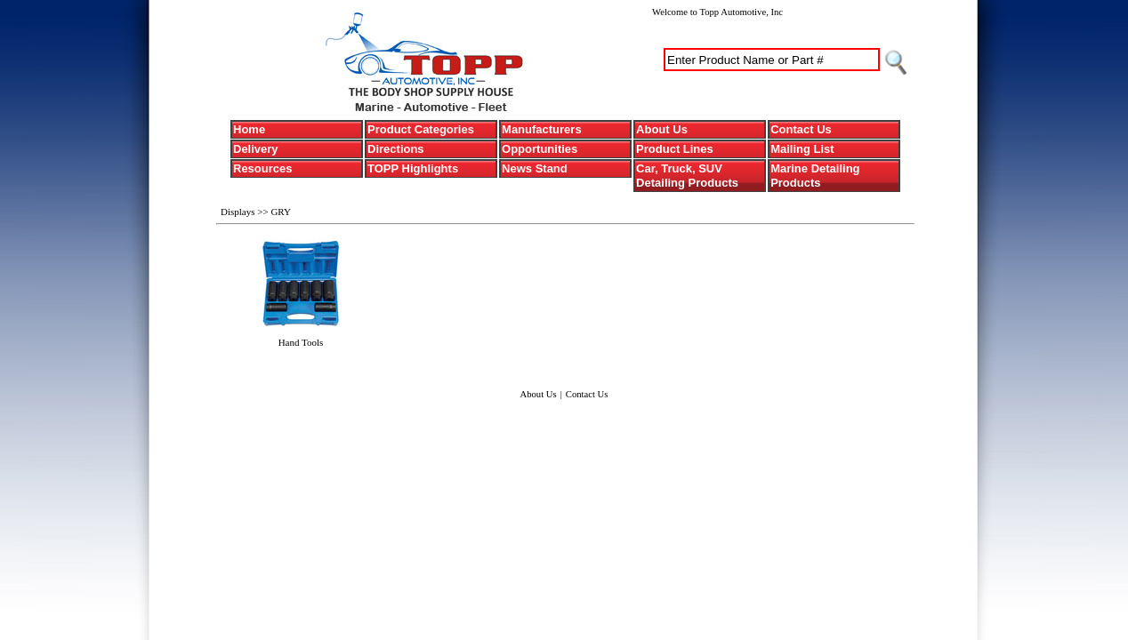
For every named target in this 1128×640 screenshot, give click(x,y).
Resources (262, 168)
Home (249, 129)
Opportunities (539, 149)
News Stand (535, 168)
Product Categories (420, 129)
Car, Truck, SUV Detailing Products (687, 175)
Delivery (255, 149)
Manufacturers (542, 129)
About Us (662, 129)
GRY (280, 211)
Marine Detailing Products (814, 175)
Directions (395, 149)
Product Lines (674, 149)
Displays (239, 211)
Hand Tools (301, 342)
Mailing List (802, 149)
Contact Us (801, 129)
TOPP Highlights (412, 168)
